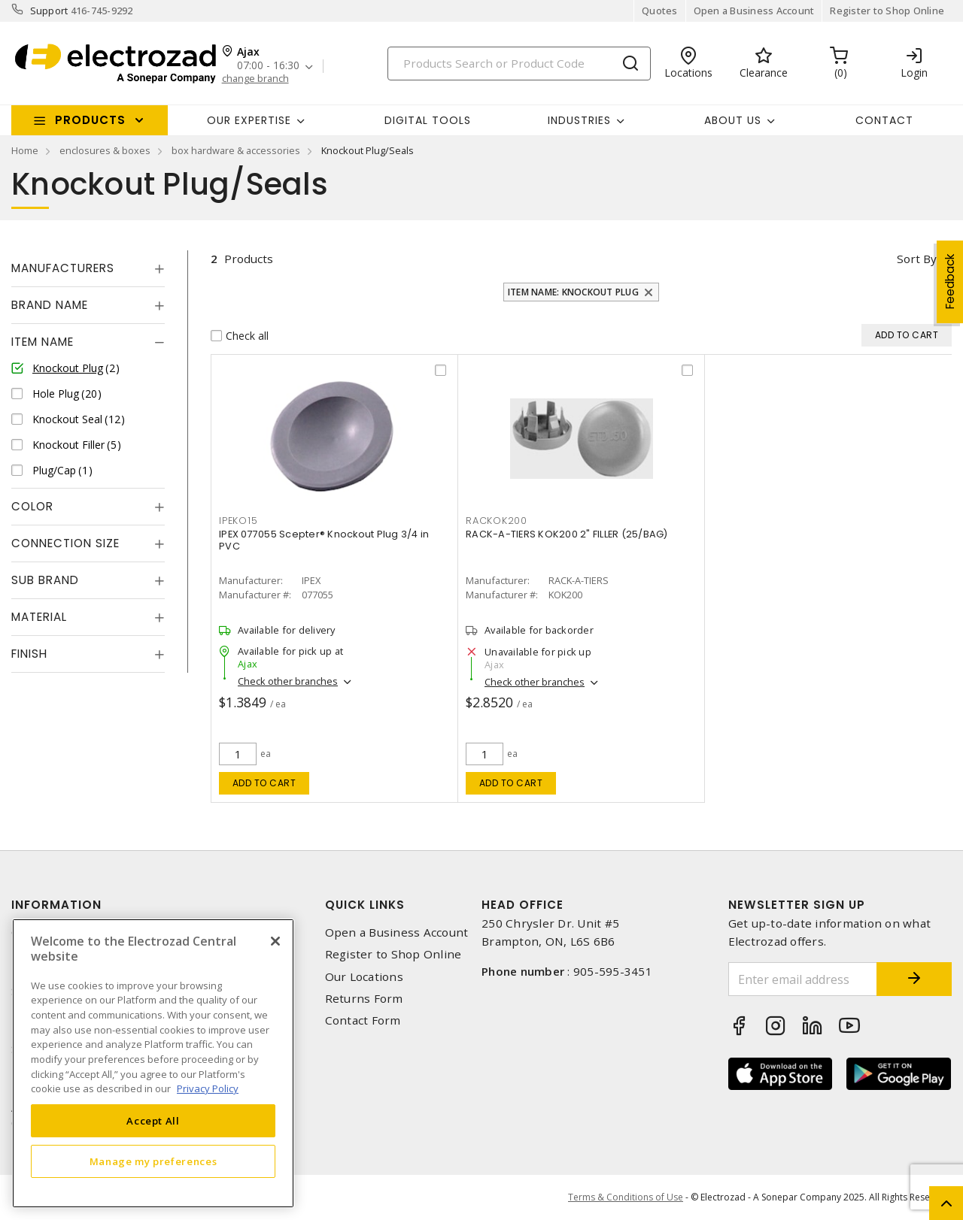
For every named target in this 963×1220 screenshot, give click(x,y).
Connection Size (65, 543)
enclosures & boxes (104, 150)
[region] (153, 1063)
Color (32, 506)
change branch (255, 78)
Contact (884, 120)
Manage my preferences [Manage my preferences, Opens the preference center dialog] (153, 1161)
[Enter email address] (803, 979)
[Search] (519, 63)
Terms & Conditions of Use (625, 1197)
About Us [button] (732, 120)
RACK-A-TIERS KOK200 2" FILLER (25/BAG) (567, 534)
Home (24, 150)
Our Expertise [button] (249, 120)
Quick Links (365, 905)
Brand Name (49, 305)
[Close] (275, 941)
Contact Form (363, 1020)
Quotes (660, 10)
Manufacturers (62, 268)
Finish (29, 653)
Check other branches (288, 681)
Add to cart (264, 783)
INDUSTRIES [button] (579, 120)
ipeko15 (238, 520)
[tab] (88, 268)
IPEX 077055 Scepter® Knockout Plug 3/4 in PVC (324, 540)
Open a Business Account (754, 10)
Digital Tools (427, 120)
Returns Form (364, 998)
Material (39, 617)
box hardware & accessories (236, 150)
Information (56, 905)
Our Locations (364, 977)
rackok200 (496, 520)
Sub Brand (45, 580)
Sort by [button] (917, 258)
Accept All (153, 1121)
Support (49, 10)
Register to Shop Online (887, 10)
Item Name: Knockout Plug (573, 292)
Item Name (42, 342)
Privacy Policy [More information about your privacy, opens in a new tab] (207, 1088)
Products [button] (90, 120)
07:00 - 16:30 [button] (268, 65)
